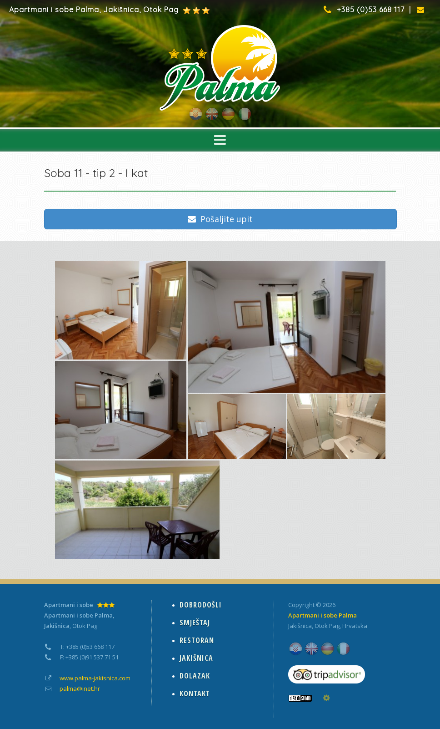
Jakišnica (300, 626)
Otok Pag (327, 626)
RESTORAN (197, 640)
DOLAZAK (195, 676)
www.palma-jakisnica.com (95, 678)
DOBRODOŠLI (201, 605)
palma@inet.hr (80, 688)
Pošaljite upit (220, 218)
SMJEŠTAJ (195, 623)
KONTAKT (195, 693)
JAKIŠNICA (196, 658)
